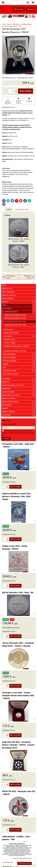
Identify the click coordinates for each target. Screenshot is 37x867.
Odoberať (6, 438)
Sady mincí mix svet (10, 374)
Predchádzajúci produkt (9, 277)
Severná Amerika (19, 370)
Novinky (19, 302)
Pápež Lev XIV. (7, 289)
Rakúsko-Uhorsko (19, 361)
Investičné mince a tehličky (19, 385)
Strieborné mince (20, 311)
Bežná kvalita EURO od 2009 (15, 318)
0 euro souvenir (19, 392)
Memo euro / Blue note (19, 395)
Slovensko (19, 308)
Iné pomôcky (19, 405)
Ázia (19, 367)
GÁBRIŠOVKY (19, 388)
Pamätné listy (9, 340)
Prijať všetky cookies (24, 863)
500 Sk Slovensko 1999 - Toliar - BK (17, 592)
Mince (19, 305)
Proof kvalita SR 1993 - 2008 (15, 322)
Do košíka (25, 91)
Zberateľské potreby (19, 401)
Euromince (19, 378)
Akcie (4, 285)
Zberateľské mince (11, 333)
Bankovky (19, 382)
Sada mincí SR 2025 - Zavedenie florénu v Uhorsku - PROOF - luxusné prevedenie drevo (18, 745)
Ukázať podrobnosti (7, 862)
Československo (19, 357)
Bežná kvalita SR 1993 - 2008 (15, 325)
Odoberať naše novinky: (9, 424)
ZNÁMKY (19, 408)
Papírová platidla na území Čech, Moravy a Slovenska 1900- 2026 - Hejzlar (17, 496)
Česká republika (19, 354)
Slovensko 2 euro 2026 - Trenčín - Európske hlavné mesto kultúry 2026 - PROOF (18, 696)
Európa (19, 364)
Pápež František (8, 292)
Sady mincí (20, 336)
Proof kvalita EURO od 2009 (15, 315)
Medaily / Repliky (19, 411)
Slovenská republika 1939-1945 (14, 351)
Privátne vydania (8, 398)
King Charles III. (8, 298)
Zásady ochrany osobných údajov (22, 858)
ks (5, 487)
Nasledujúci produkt (29, 277)
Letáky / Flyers (9, 343)
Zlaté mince (8, 330)
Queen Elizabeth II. (9, 295)
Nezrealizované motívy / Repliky (16, 346)
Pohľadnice (19, 415)
